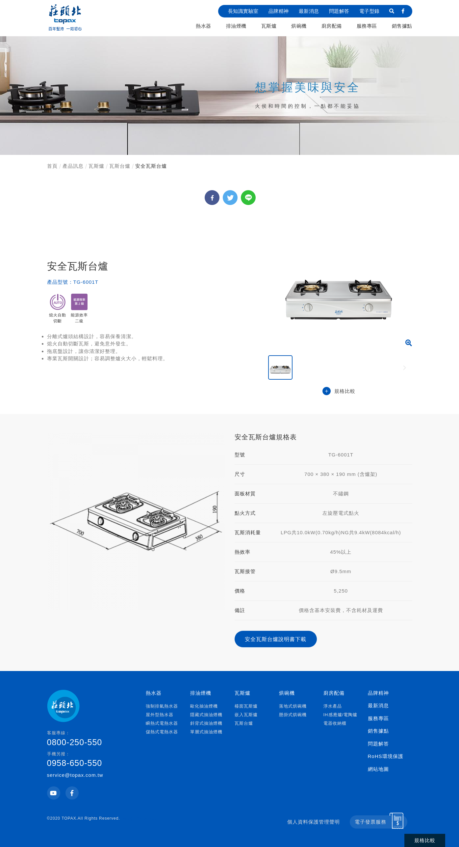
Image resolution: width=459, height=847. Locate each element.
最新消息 (309, 11)
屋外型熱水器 (159, 714)
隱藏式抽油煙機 (206, 714)
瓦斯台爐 (119, 166)
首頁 (52, 166)
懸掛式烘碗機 (293, 714)
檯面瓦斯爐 (246, 706)
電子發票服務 (370, 822)
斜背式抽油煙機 (206, 723)
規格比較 (338, 391)
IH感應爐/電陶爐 (340, 714)
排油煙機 (236, 26)
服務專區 (367, 26)
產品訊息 (73, 166)
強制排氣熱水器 (162, 706)
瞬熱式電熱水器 (162, 723)
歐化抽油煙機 (204, 706)
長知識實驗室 (243, 11)
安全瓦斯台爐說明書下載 (275, 639)
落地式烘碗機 (293, 706)
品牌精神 (278, 11)
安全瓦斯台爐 (151, 166)
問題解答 (339, 11)
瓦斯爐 (269, 26)
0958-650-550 (89, 759)
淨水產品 (332, 706)
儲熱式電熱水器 (162, 731)
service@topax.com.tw (75, 775)
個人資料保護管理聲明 (313, 822)
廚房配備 (331, 26)
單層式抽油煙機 (206, 731)
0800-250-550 (89, 738)
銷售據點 (402, 26)
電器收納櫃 (334, 723)
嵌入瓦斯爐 (246, 714)
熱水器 (203, 26)
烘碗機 (299, 26)
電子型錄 (369, 11)
